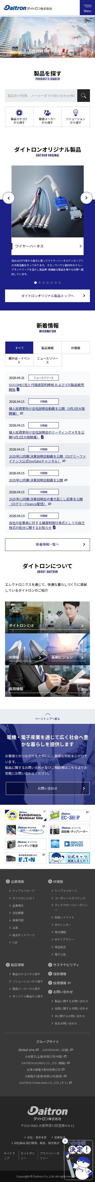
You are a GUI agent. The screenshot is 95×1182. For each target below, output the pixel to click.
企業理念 (18, 905)
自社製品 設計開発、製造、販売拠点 (36, 1143)
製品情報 (47, 348)
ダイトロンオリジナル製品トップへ (47, 295)
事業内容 (18, 920)
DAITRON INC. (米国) (56, 1050)
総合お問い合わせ (66, 1023)
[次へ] (86, 198)
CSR (14, 942)
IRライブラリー (64, 939)
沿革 (15, 928)
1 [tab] (35, 282)
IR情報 (75, 348)
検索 (83, 95)
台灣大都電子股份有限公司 (43, 1069)
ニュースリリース (47, 360)
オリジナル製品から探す (27, 996)
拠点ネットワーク (23, 935)
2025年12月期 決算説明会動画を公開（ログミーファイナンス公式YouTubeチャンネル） (47, 458)
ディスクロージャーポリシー (71, 907)
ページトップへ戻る (47, 719)
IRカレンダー (63, 925)
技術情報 (59, 973)
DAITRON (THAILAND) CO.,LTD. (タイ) (43, 1083)
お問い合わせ (48, 788)
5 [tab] (51, 282)
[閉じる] (65, 1141)
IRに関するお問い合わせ (70, 1016)
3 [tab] (43, 282)
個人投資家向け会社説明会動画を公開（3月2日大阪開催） (47, 411)
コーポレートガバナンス (70, 898)
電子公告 (60, 954)
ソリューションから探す (75, 120)
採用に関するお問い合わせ (71, 1008)
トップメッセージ (23, 890)
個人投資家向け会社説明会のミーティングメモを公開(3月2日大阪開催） (46, 434)
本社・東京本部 (37, 1137)
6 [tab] (55, 282)
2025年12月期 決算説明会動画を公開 (36, 480)
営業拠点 (59, 1137)
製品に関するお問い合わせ (71, 1001)
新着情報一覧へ (47, 544)
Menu (87, 8)
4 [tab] (47, 282)
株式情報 (60, 932)
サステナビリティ (66, 964)
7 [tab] (60, 282)
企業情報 (17, 881)
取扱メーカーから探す (47, 120)
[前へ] (9, 198)
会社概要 (18, 913)
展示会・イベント (19, 360)
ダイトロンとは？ (23, 898)
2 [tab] (39, 282)
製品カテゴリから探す (19, 120)
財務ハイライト (64, 917)
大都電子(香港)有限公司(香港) (43, 1076)
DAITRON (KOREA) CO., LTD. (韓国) (44, 1063)
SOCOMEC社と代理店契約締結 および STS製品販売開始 (46, 387)
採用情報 (59, 982)
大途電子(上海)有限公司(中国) (43, 1056)
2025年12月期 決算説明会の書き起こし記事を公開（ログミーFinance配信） (46, 501)
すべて (19, 348)
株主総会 (60, 947)
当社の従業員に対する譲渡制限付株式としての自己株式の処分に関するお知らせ (47, 525)
